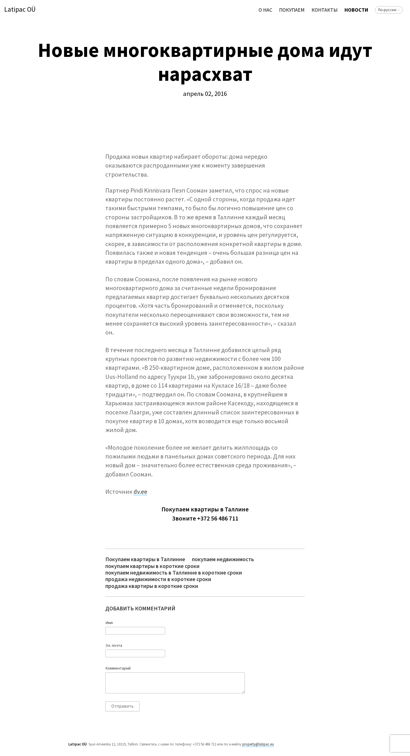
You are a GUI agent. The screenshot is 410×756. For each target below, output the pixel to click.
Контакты (324, 10)
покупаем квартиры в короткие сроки (152, 566)
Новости (356, 10)
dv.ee (140, 491)
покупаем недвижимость (223, 559)
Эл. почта (113, 645)
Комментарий (118, 668)
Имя (109, 622)
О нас (265, 10)
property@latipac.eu (258, 744)
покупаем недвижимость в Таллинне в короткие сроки (173, 572)
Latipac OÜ (20, 9)
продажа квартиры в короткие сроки (151, 586)
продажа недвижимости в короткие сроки (158, 579)
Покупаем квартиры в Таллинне (145, 559)
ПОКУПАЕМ (292, 10)
